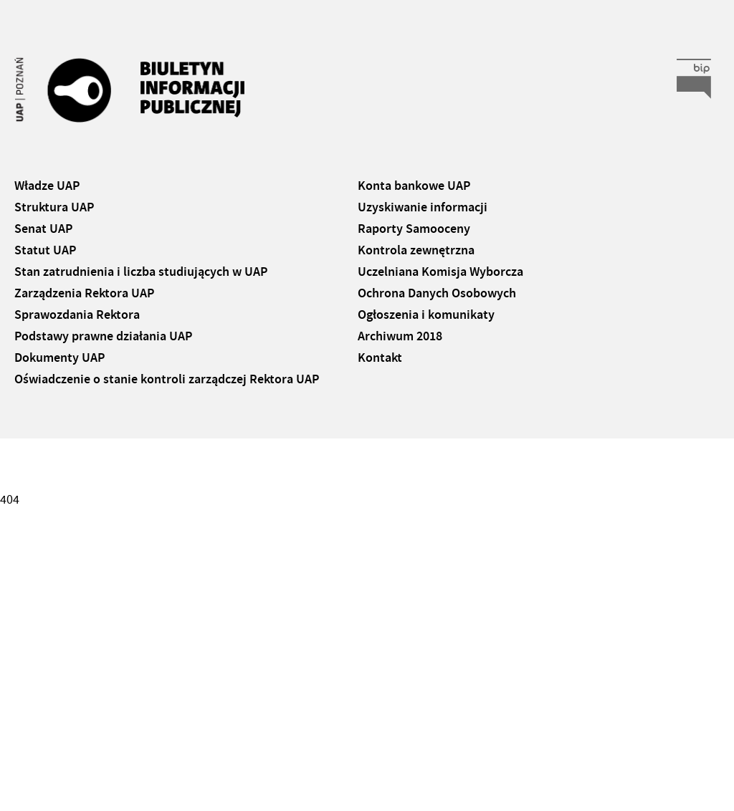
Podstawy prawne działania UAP (103, 336)
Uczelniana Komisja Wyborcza (440, 271)
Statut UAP (45, 250)
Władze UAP (47, 185)
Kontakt (380, 357)
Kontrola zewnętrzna (416, 250)
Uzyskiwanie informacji (422, 207)
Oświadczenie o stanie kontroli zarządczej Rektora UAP (166, 379)
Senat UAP (43, 228)
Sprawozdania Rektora (77, 314)
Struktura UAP (54, 207)
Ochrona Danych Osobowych (437, 293)
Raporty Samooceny (414, 228)
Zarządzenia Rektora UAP (84, 293)
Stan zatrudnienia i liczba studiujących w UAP (140, 271)
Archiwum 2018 (400, 336)
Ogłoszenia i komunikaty (426, 314)
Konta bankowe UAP (414, 185)
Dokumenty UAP (59, 357)
